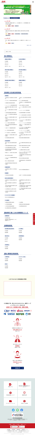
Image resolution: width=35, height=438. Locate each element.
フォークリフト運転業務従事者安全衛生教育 (11, 158)
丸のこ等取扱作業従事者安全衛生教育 (25, 143)
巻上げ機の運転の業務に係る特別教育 (25, 118)
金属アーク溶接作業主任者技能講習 (25, 175)
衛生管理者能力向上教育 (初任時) (10, 188)
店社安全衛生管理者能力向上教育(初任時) (10, 192)
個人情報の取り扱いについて (24, 430)
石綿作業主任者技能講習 (9, 175)
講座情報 (6, 232)
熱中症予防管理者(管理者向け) (24, 169)
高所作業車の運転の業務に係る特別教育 (11, 107)
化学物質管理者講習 (8, 204)
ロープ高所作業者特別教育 (9, 130)
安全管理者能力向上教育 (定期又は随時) (25, 180)
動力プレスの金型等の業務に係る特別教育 (11, 118)
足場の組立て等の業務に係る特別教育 (11, 98)
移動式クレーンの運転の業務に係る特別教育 (25, 125)
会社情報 (8, 429)
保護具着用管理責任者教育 (9, 202)
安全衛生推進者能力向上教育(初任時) (11, 183)
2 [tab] (13, 13)
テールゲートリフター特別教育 (24, 130)
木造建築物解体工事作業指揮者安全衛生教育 (25, 155)
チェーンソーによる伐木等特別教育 (25, 122)
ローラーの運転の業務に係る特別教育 (11, 110)
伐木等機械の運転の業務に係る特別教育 (25, 135)
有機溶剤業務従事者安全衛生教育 (10, 145)
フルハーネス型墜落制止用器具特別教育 (11, 115)
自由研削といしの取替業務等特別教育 (25, 103)
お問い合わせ (21, 426)
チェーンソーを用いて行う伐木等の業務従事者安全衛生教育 (25, 152)
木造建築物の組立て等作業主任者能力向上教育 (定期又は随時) (25, 186)
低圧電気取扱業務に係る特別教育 (24, 112)
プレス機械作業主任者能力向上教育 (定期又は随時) (25, 189)
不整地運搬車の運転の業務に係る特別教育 (11, 120)
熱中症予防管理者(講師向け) (10, 197)
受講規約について (25, 429)
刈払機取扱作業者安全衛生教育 (24, 149)
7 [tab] (21, 13)
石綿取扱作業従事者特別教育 (10, 102)
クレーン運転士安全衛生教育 (24, 147)
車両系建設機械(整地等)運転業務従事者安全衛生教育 (11, 150)
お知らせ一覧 (29, 45)
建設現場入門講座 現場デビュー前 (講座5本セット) (10, 220)
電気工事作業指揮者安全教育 (24, 158)
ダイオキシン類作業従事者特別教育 (11, 100)
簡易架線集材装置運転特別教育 (24, 137)
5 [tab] (18, 13)
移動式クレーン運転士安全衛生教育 (11, 152)
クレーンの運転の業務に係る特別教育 (25, 107)
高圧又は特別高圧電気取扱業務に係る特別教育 (11, 125)
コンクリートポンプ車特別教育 (24, 110)
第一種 (6, 239)
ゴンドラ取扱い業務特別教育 (10, 122)
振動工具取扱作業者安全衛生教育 (24, 145)
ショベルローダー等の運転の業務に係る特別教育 (25, 133)
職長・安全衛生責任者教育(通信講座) (11, 143)
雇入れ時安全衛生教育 (9, 155)
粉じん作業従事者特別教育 (23, 100)
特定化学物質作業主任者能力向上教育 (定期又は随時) (11, 186)
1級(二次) (6, 64)
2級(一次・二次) (7, 66)
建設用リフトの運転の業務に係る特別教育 (11, 135)
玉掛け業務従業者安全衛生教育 (10, 147)
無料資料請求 (14, 426)
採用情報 (13, 429)
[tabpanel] (17, 9)
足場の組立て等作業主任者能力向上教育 (11, 180)
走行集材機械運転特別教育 (9, 137)
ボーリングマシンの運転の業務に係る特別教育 (25, 120)
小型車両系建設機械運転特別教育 (10, 112)
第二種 (6, 241)
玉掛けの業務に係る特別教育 (24, 105)
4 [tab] (16, 13)
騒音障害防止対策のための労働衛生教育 (11, 169)
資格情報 (6, 61)
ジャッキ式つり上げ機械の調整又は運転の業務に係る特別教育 (25, 128)
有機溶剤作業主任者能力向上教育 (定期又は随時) (24, 183)
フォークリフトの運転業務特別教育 (11, 105)
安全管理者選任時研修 (23, 206)
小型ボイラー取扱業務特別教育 (10, 127)
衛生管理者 (21, 202)
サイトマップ (26, 432)
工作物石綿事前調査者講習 (9, 206)
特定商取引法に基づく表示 (12, 430)
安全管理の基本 (7, 217)
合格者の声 (17, 368)
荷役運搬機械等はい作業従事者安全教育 (25, 161)
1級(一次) (6, 62)
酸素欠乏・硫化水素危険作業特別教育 (25, 98)
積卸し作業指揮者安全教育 (9, 160)
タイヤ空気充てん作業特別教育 (10, 132)
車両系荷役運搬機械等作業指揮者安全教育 (11, 164)
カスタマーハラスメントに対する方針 (15, 432)
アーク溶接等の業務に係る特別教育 (25, 114)
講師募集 (18, 429)
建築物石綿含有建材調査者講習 (24, 204)
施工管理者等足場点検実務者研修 (10, 207)
